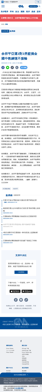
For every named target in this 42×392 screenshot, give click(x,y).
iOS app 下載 (25, 348)
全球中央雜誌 (25, 354)
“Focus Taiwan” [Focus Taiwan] (9, 382)
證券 (39, 12)
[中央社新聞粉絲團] (21, 341)
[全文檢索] (40, 6)
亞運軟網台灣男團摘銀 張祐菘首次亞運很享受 (20, 216)
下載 (37, 2)
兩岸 (28, 12)
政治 (17, 12)
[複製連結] (12, 67)
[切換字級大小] (16, 67)
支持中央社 (33, 6)
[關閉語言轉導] (41, 379)
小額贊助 (21, 272)
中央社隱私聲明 (18, 388)
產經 (33, 12)
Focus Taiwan (9, 348)
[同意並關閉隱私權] (41, 386)
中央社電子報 (25, 362)
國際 (22, 12)
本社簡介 (8, 370)
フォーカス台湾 (10, 350)
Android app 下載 (26, 350)
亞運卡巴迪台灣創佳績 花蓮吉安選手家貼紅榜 (20, 200)
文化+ (23, 356)
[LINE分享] (7, 67)
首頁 (2, 24)
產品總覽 (24, 370)
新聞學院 (24, 360)
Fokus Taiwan (9, 352)
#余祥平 (15, 188)
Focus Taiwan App (27, 352)
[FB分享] (3, 67)
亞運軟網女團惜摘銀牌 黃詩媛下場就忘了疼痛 (20, 241)
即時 (12, 12)
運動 (6, 24)
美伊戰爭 (4, 12)
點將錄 (9, 195)
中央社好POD (25, 364)
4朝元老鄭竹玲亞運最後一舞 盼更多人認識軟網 (20, 232)
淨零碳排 (24, 358)
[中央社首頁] (21, 6)
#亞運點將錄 (6, 188)
